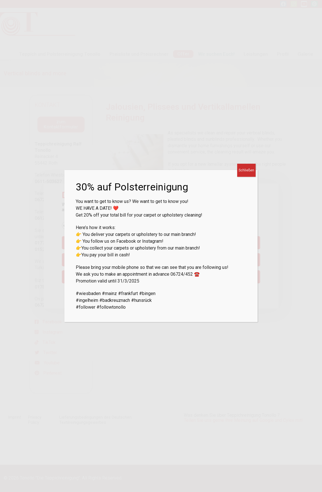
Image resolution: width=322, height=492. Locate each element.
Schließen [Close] (246, 170)
